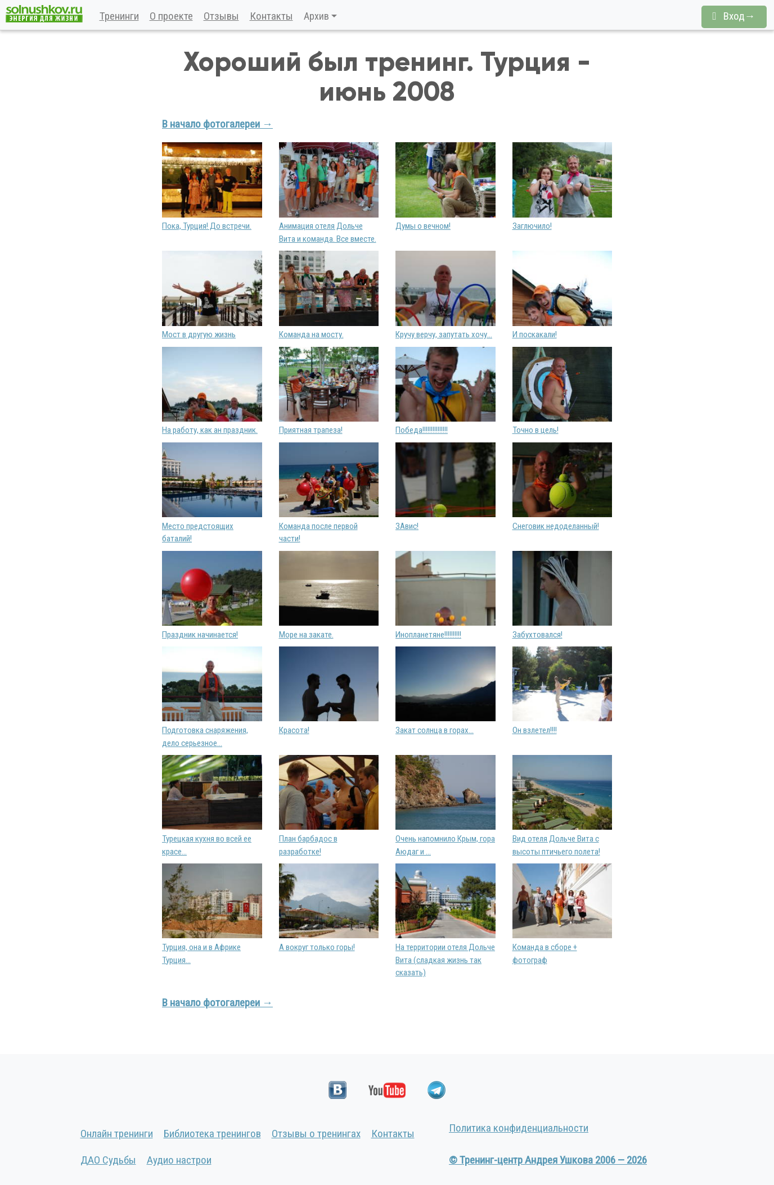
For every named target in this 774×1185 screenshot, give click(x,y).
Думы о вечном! (423, 226)
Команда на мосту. (311, 334)
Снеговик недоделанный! (555, 526)
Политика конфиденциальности (518, 1127)
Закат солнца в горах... (434, 730)
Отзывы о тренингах (316, 1133)
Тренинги (119, 16)
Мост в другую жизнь (199, 334)
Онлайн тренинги (116, 1133)
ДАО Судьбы (108, 1160)
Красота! (294, 730)
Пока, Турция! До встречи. (206, 226)
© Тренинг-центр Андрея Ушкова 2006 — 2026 (548, 1160)
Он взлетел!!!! (534, 730)
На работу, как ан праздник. (210, 430)
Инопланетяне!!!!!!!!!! (428, 635)
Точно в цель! (535, 430)
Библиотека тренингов (212, 1133)
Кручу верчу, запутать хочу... (443, 334)
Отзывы (221, 16)
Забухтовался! (537, 635)
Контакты (271, 16)
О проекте (171, 16)
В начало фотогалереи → (217, 123)
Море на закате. (306, 635)
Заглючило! (532, 226)
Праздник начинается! (200, 635)
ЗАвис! (406, 526)
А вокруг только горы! (317, 947)
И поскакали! (534, 334)
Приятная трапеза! (311, 430)
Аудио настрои (179, 1160)
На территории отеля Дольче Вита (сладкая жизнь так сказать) (445, 960)
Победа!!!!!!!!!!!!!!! (421, 430)
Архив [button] (316, 16)
